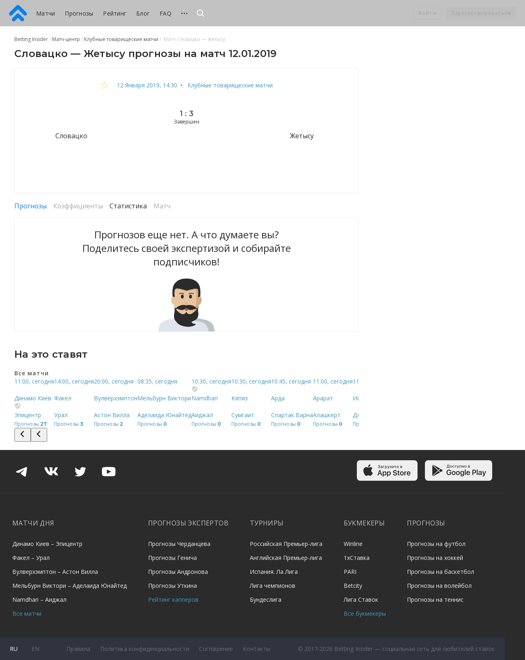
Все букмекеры (365, 613)
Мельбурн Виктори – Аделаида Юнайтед (69, 585)
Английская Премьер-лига (286, 558)
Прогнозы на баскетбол (440, 572)
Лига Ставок (361, 599)
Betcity (353, 585)
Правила (78, 649)
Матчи (45, 13)
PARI (350, 572)
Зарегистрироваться (481, 12)
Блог (143, 13)
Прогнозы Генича (172, 558)
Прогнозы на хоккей (435, 558)
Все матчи (26, 613)
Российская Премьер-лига (286, 544)
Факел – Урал (31, 558)
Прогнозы (79, 13)
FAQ (165, 13)
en (35, 649)
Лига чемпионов (272, 585)
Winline (353, 544)
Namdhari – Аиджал (39, 599)
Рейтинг (114, 13)
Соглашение (216, 649)
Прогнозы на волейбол (439, 585)
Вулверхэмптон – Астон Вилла (55, 572)
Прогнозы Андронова (178, 572)
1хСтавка (357, 558)
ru (14, 649)
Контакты (256, 649)
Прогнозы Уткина (172, 585)
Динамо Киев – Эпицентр (47, 544)
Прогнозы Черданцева (179, 544)
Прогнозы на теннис (435, 599)
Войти (428, 12)
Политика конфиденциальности (144, 649)
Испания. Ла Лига (274, 572)
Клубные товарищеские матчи (229, 85)
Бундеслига (265, 599)
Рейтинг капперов (173, 599)
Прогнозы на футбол (436, 544)
